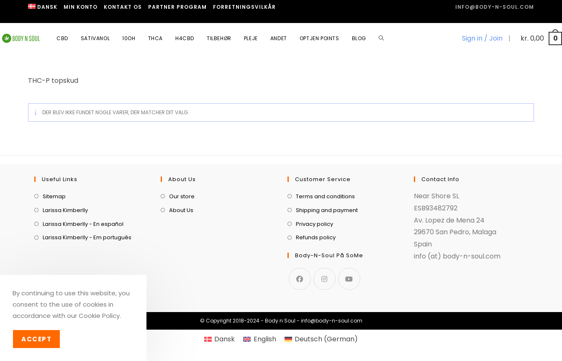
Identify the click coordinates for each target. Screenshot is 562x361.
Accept (36, 339)
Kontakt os (123, 6)
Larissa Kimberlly (65, 210)
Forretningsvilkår (244, 6)
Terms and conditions (325, 196)
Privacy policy (314, 224)
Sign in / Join (482, 38)
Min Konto (81, 6)
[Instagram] (324, 279)
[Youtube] (349, 279)
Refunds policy (316, 237)
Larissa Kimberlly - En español (83, 224)
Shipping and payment (327, 210)
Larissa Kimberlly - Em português (87, 237)
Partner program (177, 6)
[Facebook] (300, 279)
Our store (182, 196)
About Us (181, 210)
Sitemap (54, 196)
